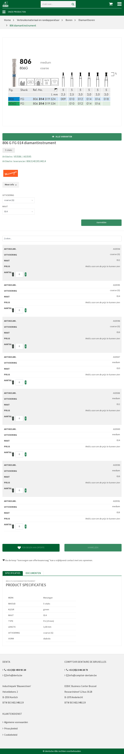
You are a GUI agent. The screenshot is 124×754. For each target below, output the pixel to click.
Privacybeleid (11, 728)
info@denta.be (13, 675)
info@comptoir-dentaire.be (81, 675)
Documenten (33, 573)
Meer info (11, 184)
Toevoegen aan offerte (31, 547)
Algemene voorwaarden (16, 722)
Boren (68, 20)
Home (7, 20)
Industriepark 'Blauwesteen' (16, 686)
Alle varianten (62, 136)
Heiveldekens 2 (10, 692)
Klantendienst (12, 714)
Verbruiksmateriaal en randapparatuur (37, 20)
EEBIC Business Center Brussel (80, 686)
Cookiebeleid (10, 735)
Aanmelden (101, 222)
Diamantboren (86, 20)
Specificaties (12, 573)
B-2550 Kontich (10, 697)
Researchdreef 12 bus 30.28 (78, 692)
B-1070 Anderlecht (73, 697)
